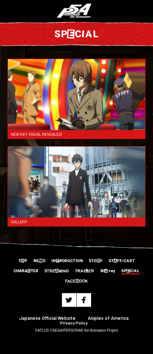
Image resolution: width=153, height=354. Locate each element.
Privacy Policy (74, 322)
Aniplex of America (108, 318)
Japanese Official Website (47, 318)
